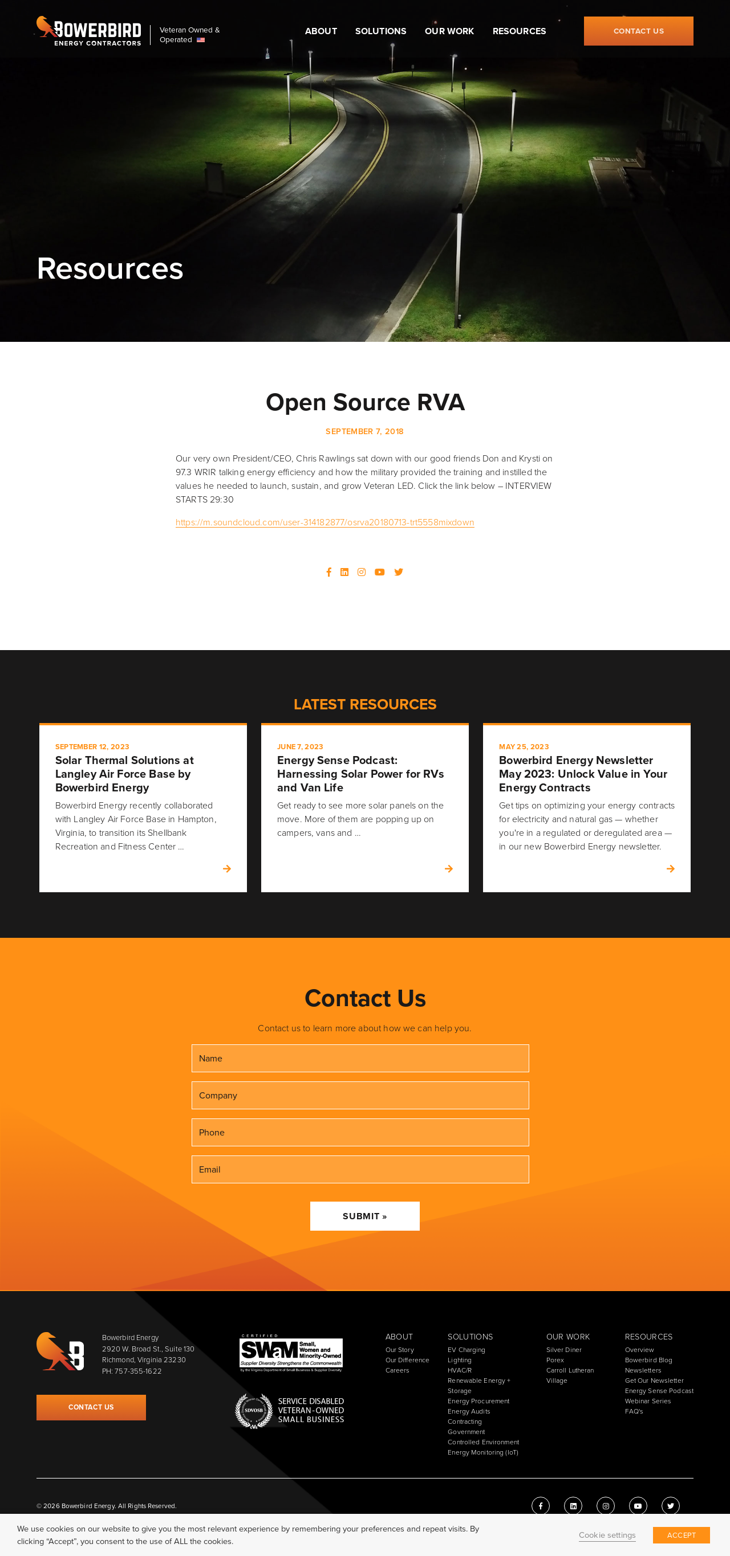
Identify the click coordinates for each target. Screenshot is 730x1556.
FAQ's (634, 1411)
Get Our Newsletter (654, 1380)
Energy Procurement (478, 1401)
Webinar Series (648, 1401)
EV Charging (466, 1350)
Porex (555, 1360)
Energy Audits (469, 1411)
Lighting (460, 1360)
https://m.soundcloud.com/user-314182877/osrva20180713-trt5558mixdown (325, 522)
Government (466, 1432)
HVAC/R (460, 1370)
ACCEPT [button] (681, 1535)
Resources (519, 31)
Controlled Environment (483, 1442)
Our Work (449, 31)
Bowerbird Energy (88, 31)
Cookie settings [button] (607, 1535)
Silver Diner (564, 1350)
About (321, 31)
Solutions (381, 31)
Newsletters (643, 1370)
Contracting (465, 1421)
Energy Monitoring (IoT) (483, 1452)
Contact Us (639, 30)
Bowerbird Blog (649, 1360)
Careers (398, 1370)
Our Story (400, 1350)
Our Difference (408, 1360)
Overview (640, 1350)
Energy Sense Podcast (659, 1391)
